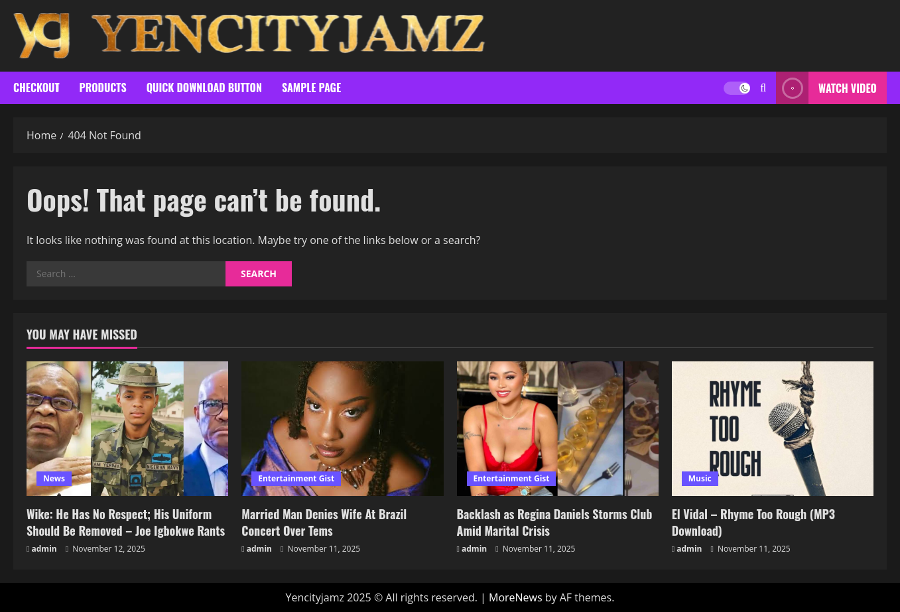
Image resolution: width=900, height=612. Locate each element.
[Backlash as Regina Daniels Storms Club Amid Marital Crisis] (558, 428)
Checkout (36, 87)
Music (700, 478)
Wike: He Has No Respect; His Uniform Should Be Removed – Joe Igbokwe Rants (126, 522)
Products (103, 87)
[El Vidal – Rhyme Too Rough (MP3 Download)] (772, 428)
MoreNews (516, 597)
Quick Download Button (204, 87)
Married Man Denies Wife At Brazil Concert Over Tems (324, 522)
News (54, 478)
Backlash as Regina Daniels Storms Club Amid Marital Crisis (555, 522)
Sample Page (311, 87)
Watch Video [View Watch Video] (826, 88)
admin (44, 548)
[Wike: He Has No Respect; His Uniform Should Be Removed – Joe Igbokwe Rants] (127, 428)
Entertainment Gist (296, 478)
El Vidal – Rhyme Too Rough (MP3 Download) (753, 522)
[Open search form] (763, 88)
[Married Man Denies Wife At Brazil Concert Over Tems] (342, 428)
